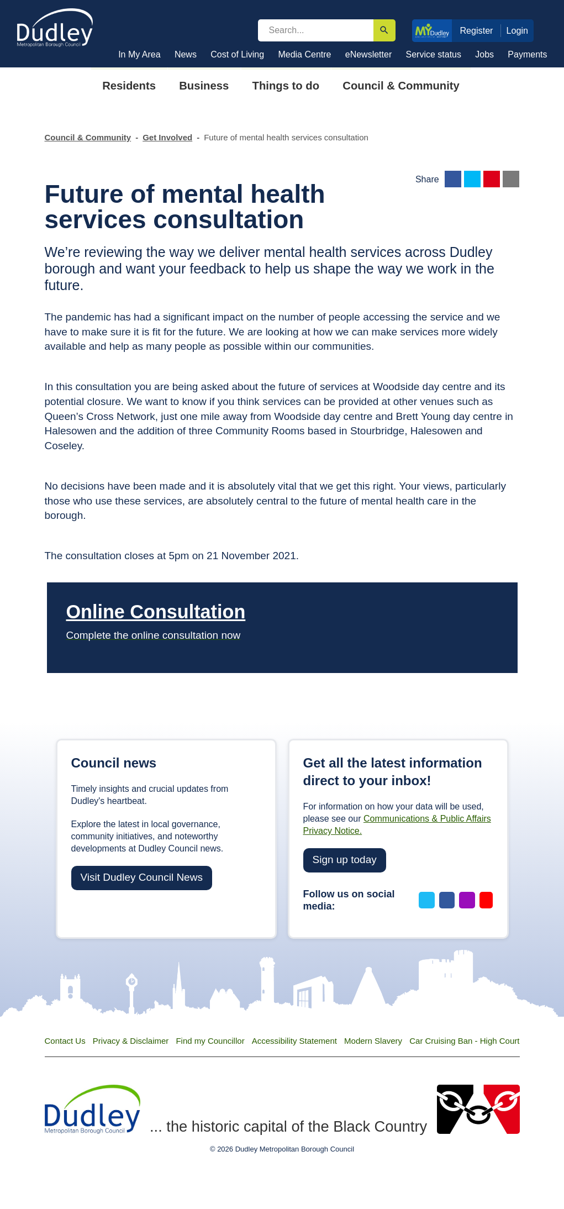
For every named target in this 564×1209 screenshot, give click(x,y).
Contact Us (65, 1040)
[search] (315, 30)
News (186, 54)
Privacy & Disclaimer (131, 1040)
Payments (527, 54)
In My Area (139, 54)
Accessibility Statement (294, 1040)
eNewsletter (368, 54)
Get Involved (167, 137)
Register (476, 30)
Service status (433, 54)
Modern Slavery (373, 1040)
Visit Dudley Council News (142, 877)
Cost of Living (237, 54)
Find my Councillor (210, 1040)
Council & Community (88, 137)
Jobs (484, 54)
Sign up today (345, 859)
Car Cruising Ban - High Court (464, 1040)
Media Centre (304, 54)
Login (518, 30)
